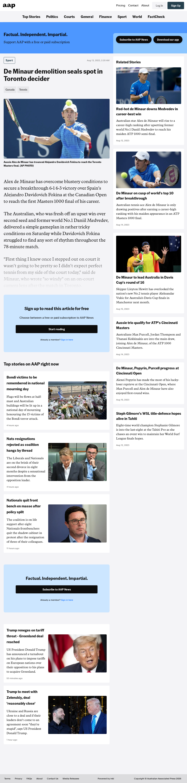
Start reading (57, 329)
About (145, 5)
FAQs (29, 778)
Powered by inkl (106, 778)
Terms (7, 778)
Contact (133, 5)
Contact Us (52, 778)
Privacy (18, 778)
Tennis (23, 89)
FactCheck (156, 16)
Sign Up (175, 5)
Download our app (168, 39)
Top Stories (31, 16)
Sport (122, 16)
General (87, 16)
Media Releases (71, 778)
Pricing (120, 5)
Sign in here (67, 339)
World (137, 16)
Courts (69, 16)
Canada (10, 89)
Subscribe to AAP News (134, 39)
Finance (105, 16)
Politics (52, 16)
